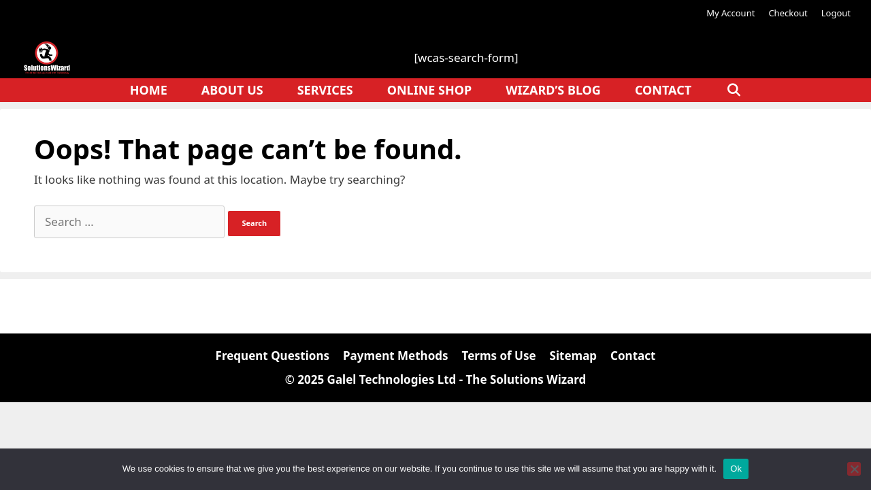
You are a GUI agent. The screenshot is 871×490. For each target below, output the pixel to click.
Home (148, 90)
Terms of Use (499, 355)
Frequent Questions (272, 355)
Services (325, 90)
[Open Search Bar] (733, 90)
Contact (663, 90)
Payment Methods (395, 355)
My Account (730, 13)
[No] (854, 469)
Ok (736, 468)
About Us (232, 90)
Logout (836, 13)
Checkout (787, 13)
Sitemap (573, 355)
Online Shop (429, 90)
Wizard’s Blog (553, 90)
